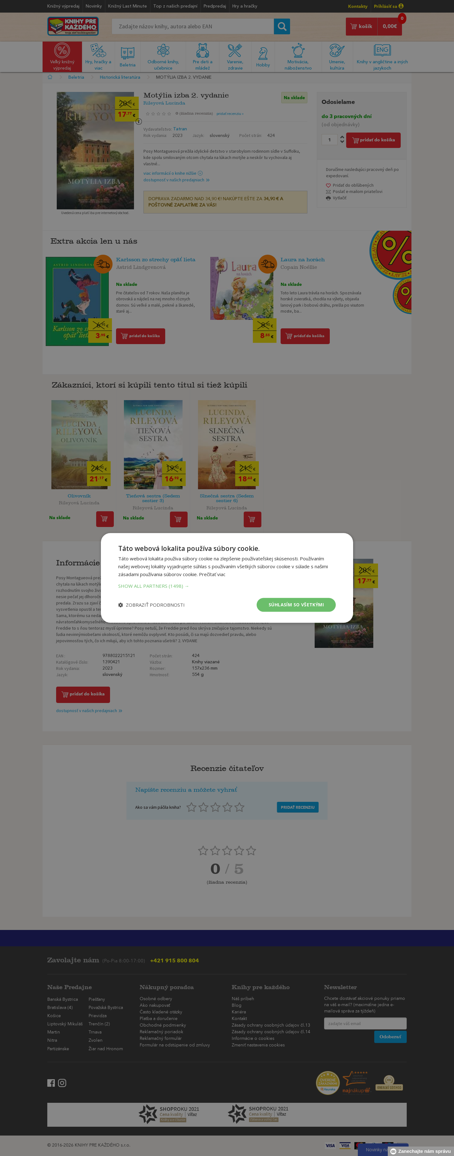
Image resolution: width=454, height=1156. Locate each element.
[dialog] (227, 578)
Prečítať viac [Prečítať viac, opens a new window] (212, 574)
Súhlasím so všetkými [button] (296, 605)
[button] (227, 586)
